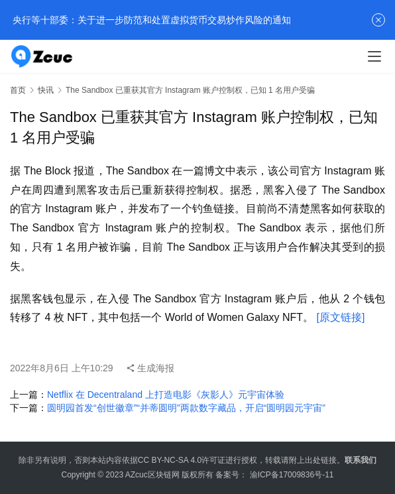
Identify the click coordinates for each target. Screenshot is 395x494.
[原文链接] (341, 317)
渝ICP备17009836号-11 (292, 474)
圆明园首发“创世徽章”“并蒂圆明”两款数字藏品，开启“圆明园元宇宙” (186, 407)
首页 (18, 90)
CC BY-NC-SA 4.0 (169, 460)
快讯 (46, 90)
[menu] (374, 56)
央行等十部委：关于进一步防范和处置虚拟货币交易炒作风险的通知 (150, 20)
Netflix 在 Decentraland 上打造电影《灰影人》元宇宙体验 (165, 394)
